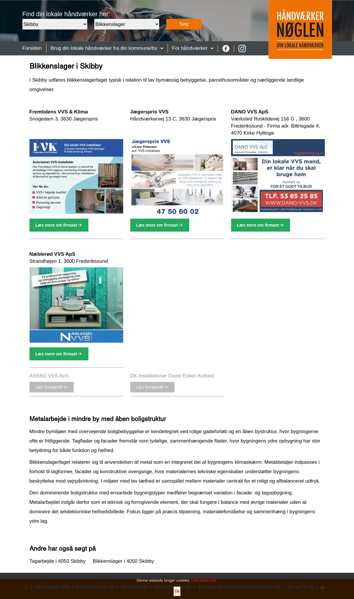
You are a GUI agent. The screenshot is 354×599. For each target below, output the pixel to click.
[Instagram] (242, 48)
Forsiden (32, 48)
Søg (183, 24)
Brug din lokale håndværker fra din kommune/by (107, 48)
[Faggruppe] (126, 24)
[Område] (54, 24)
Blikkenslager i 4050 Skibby (123, 561)
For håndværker (193, 48)
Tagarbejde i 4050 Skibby (57, 561)
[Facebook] (226, 48)
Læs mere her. (204, 586)
